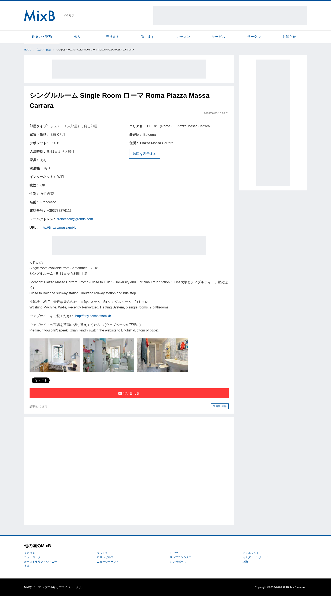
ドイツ (174, 553)
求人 (77, 36)
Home (27, 49)
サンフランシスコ (181, 557)
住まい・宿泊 (42, 36)
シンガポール (178, 561)
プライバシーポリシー (73, 587)
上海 (245, 561)
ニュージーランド (108, 561)
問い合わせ (129, 393)
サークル (254, 36)
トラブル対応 (50, 587)
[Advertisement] (230, 15)
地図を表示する (144, 154)
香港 (27, 565)
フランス (102, 553)
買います (148, 36)
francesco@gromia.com (75, 219)
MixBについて (32, 587)
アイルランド (251, 553)
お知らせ (289, 36)
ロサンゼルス (105, 557)
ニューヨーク (32, 557)
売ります (112, 36)
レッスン (183, 36)
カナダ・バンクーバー (256, 557)
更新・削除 (220, 406)
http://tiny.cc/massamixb (58, 227)
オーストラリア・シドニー (40, 561)
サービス (218, 36)
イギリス (29, 553)
